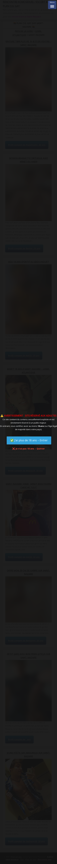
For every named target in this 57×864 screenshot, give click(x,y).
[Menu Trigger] (52, 5)
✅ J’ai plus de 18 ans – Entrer (29, 440)
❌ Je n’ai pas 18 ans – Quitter (28, 448)
